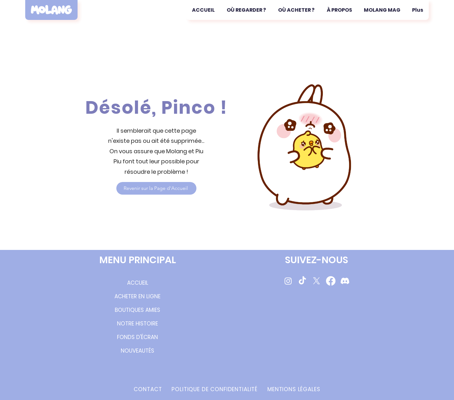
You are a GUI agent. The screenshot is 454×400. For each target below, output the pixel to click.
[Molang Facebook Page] (330, 281)
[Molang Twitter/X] (316, 281)
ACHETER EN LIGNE (137, 296)
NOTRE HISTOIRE (137, 323)
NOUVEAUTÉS (137, 351)
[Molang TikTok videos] (302, 281)
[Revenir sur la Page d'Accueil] (156, 188)
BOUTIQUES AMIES (137, 310)
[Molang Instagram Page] (288, 281)
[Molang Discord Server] (345, 281)
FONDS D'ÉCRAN (137, 337)
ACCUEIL (137, 283)
